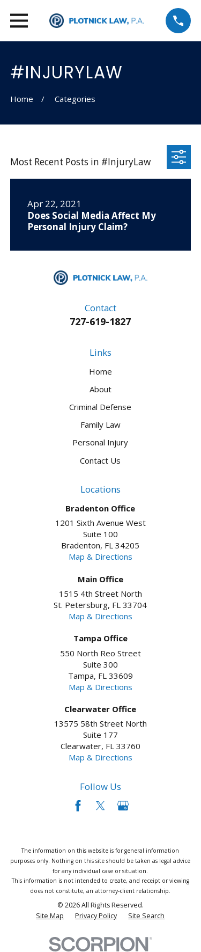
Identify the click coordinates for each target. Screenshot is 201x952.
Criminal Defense (100, 406)
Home (100, 371)
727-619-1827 (100, 321)
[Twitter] (100, 805)
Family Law (100, 424)
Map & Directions (100, 556)
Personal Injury (100, 442)
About (100, 389)
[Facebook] (78, 805)
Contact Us (100, 460)
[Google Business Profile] (123, 805)
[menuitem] (50, 916)
